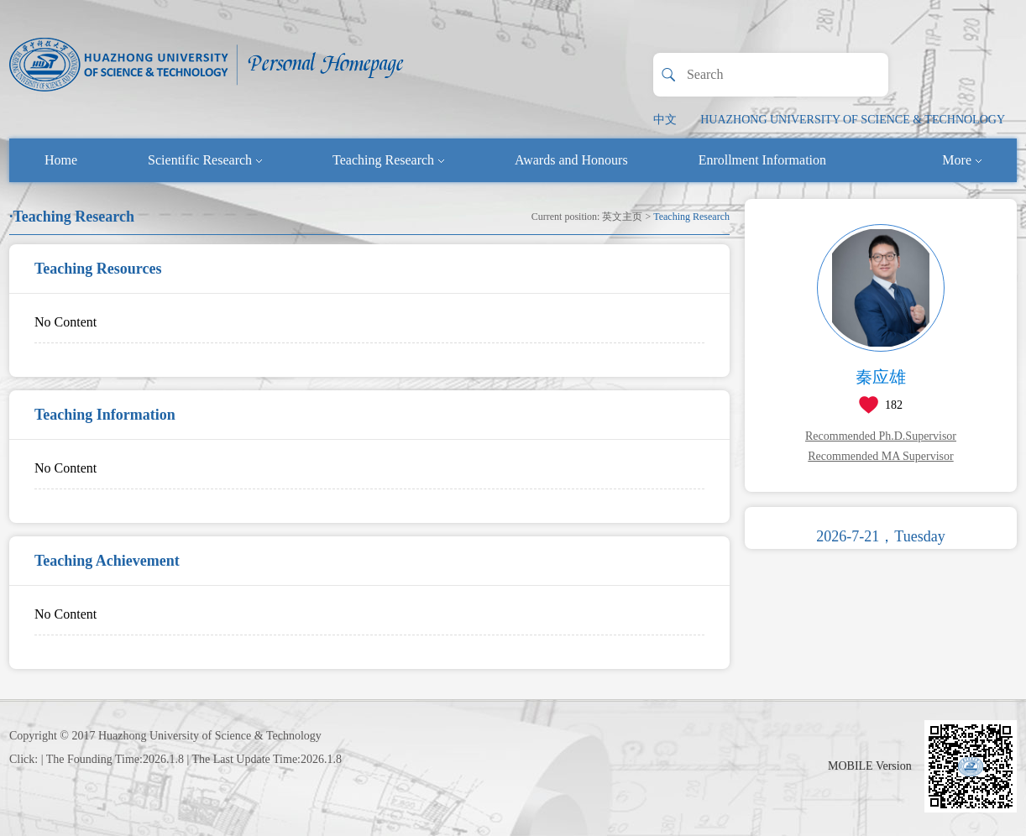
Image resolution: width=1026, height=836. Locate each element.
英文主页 (622, 216)
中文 (665, 119)
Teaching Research (388, 160)
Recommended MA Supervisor (880, 456)
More (962, 160)
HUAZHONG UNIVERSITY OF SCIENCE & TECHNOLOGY (852, 119)
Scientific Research (205, 160)
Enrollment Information (762, 160)
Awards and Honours (571, 160)
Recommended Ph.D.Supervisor (880, 436)
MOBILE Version (870, 766)
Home (60, 160)
